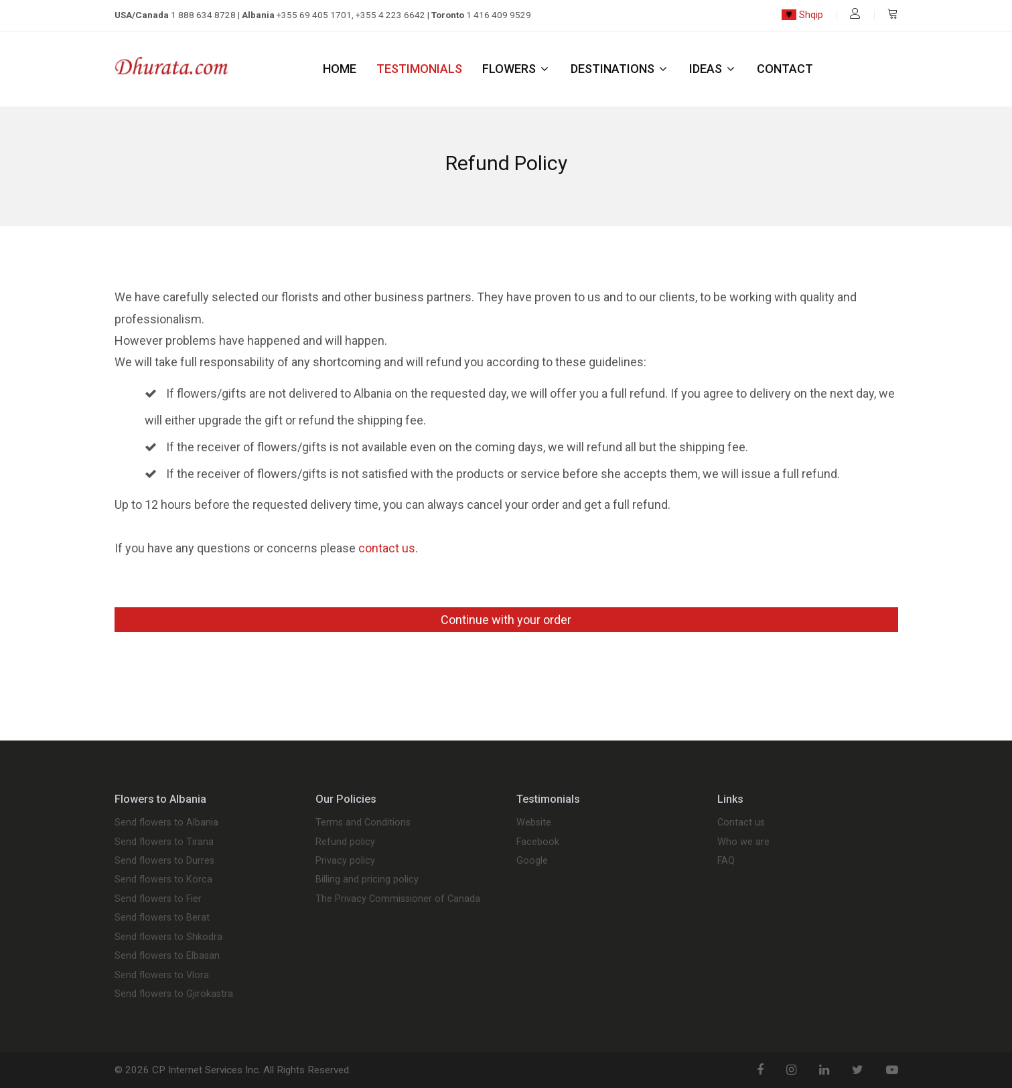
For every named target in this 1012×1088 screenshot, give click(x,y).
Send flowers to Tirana (164, 842)
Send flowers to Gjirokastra (174, 994)
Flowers (516, 69)
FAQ (726, 861)
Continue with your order (506, 620)
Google (532, 861)
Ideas (713, 69)
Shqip (802, 15)
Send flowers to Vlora (162, 975)
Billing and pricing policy (367, 879)
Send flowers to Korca (163, 879)
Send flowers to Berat (162, 918)
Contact (785, 69)
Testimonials (419, 69)
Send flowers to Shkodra (168, 937)
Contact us (741, 823)
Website (533, 823)
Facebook (537, 842)
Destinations (620, 69)
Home (339, 69)
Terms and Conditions (363, 823)
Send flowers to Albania (166, 823)
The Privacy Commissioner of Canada (397, 899)
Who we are (743, 842)
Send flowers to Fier (158, 899)
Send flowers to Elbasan (167, 956)
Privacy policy (345, 861)
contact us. (388, 548)
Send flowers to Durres (164, 861)
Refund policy (345, 842)
